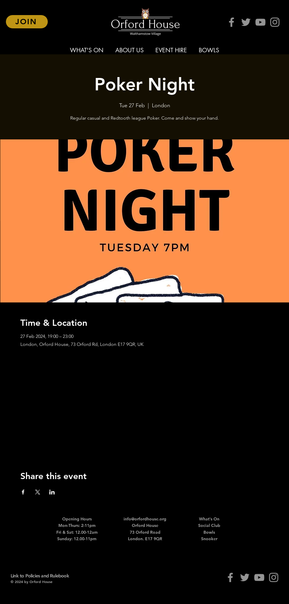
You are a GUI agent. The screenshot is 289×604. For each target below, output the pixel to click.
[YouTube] (260, 22)
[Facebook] (231, 22)
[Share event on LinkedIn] (52, 492)
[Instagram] (275, 22)
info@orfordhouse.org (145, 519)
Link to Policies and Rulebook (40, 576)
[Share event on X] (37, 492)
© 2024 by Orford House (31, 581)
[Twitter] (246, 22)
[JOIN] (27, 21)
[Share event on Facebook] (23, 492)
